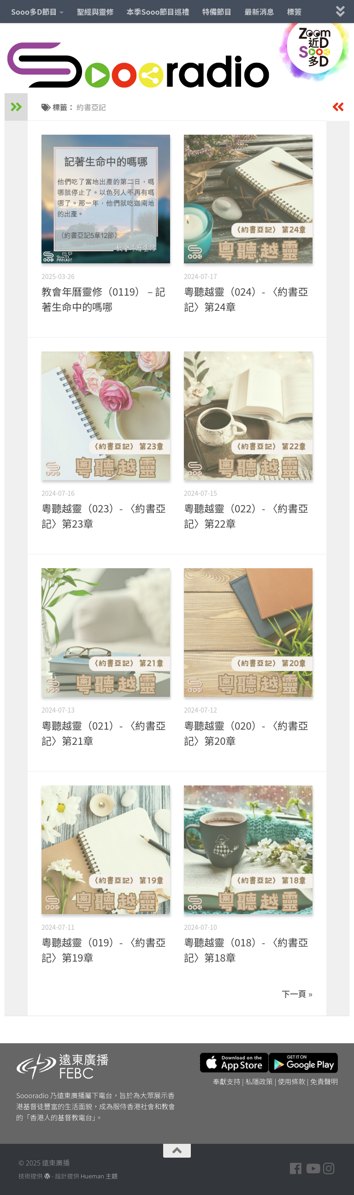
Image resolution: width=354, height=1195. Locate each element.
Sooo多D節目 (34, 11)
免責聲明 (324, 1081)
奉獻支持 (227, 1081)
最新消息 (259, 11)
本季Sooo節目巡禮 (157, 11)
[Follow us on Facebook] (295, 1168)
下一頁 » (297, 993)
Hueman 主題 (99, 1175)
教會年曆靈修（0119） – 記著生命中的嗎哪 (103, 299)
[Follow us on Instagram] (329, 1168)
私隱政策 (259, 1081)
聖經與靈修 (95, 11)
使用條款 (292, 1081)
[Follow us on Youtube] (312, 1168)
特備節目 (217, 11)
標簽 (294, 11)
